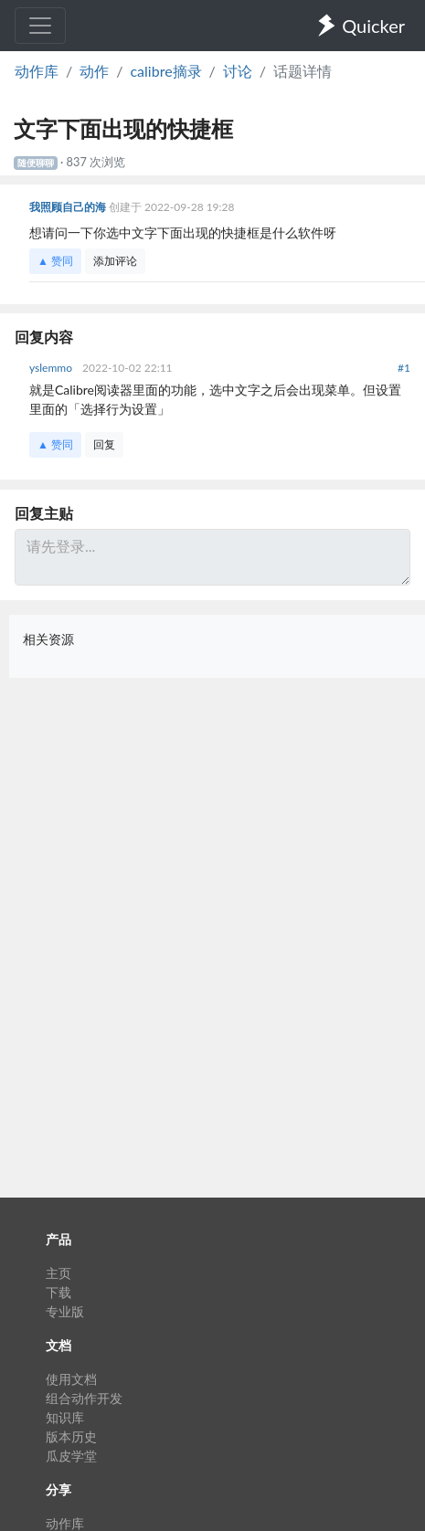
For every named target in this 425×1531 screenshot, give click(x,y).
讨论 (237, 70)
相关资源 (48, 639)
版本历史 (71, 1436)
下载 (58, 1292)
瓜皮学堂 (71, 1455)
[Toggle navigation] (40, 25)
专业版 (65, 1311)
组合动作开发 (84, 1398)
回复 (104, 444)
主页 (58, 1273)
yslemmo (52, 368)
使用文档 (71, 1379)
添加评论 (115, 261)
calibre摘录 (165, 70)
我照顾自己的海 (69, 207)
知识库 (65, 1417)
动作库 (36, 70)
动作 (94, 70)
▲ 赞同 (55, 261)
